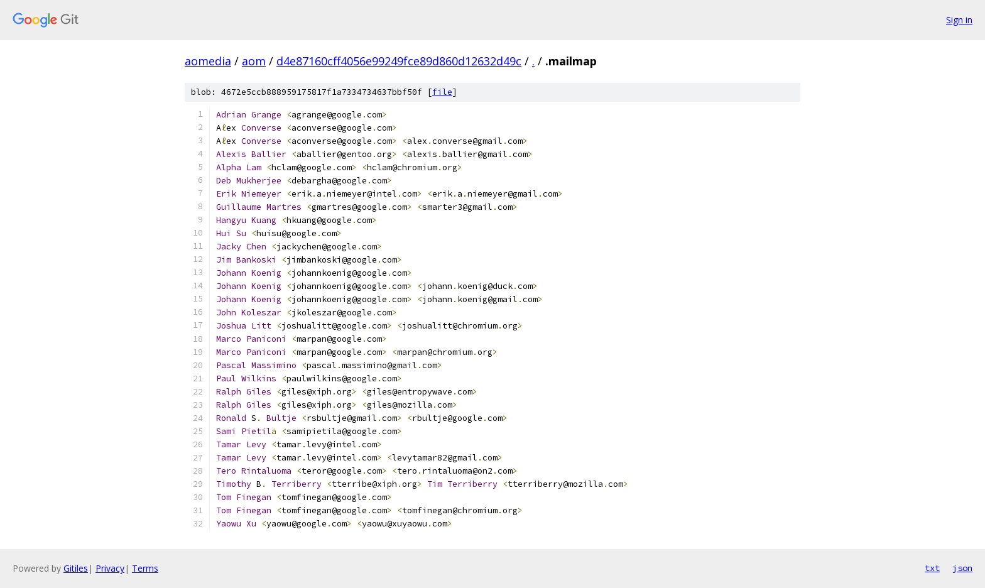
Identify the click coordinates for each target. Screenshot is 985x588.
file (442, 92)
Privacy (109, 568)
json (962, 568)
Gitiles (75, 568)
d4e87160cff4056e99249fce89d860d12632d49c (398, 60)
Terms (145, 568)
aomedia (208, 60)
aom (254, 60)
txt (932, 568)
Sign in (959, 20)
